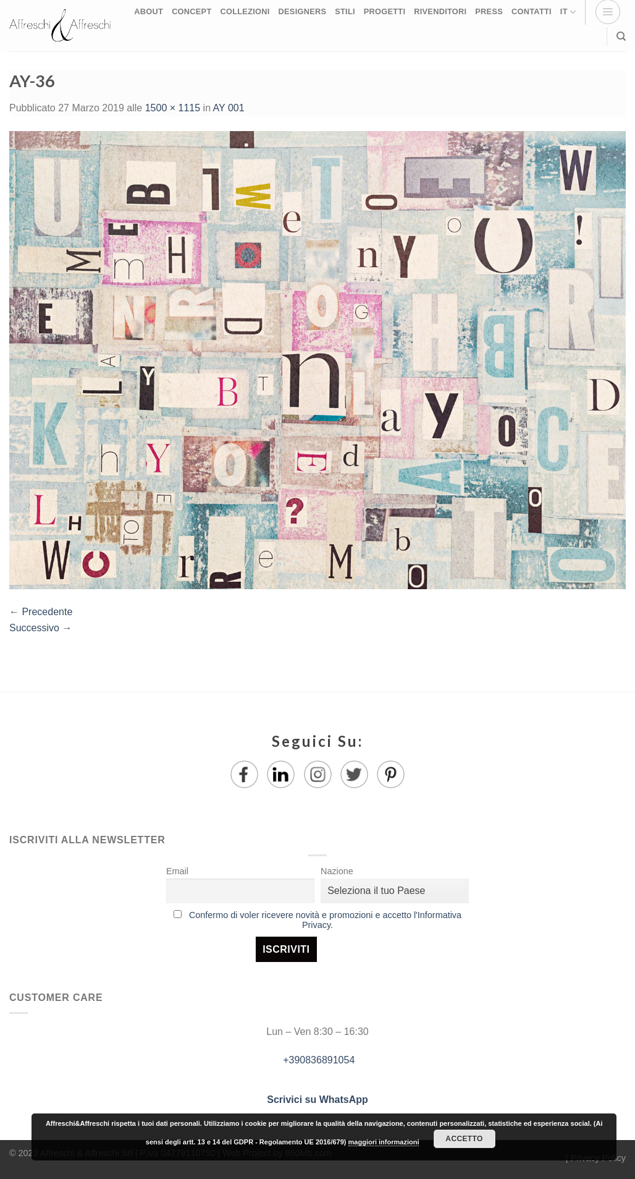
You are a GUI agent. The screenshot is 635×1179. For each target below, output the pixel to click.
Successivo (40, 628)
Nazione (337, 871)
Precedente (40, 612)
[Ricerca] (621, 36)
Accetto (463, 1138)
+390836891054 (317, 1060)
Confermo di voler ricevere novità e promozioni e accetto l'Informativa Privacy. (325, 920)
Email (177, 871)
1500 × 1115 (172, 108)
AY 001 (229, 108)
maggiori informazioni (383, 1142)
